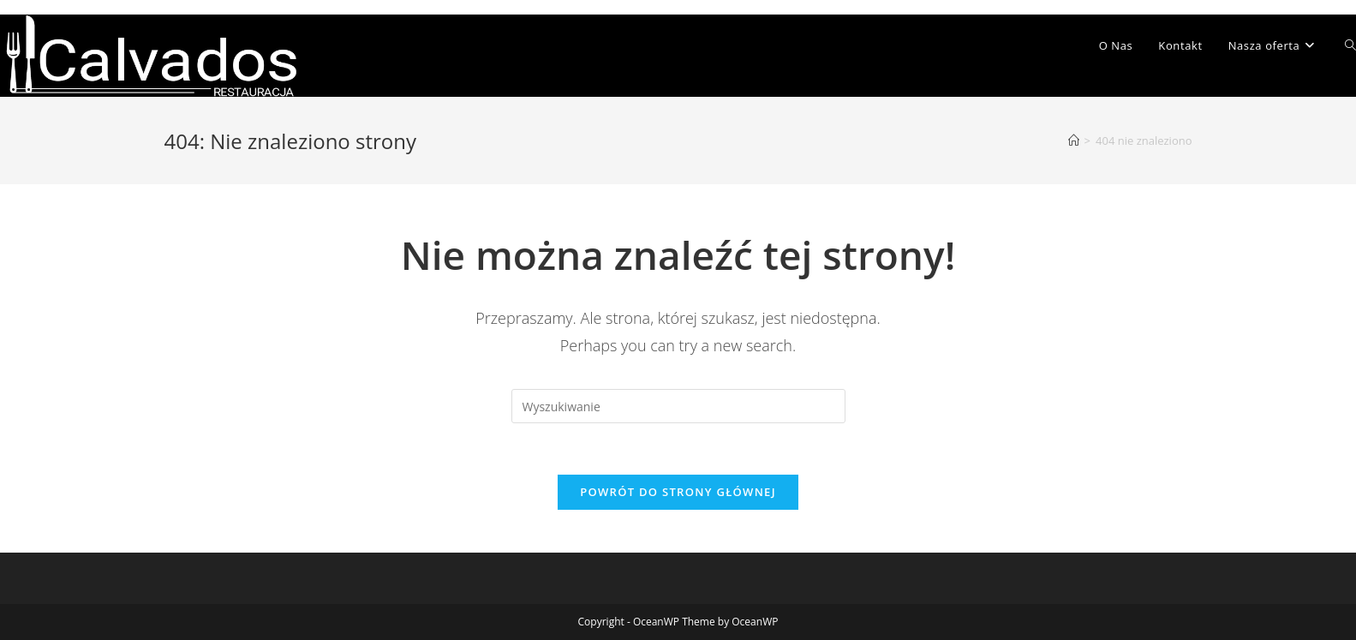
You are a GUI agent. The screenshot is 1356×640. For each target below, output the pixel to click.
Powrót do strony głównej (678, 491)
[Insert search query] (678, 406)
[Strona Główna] (1073, 140)
